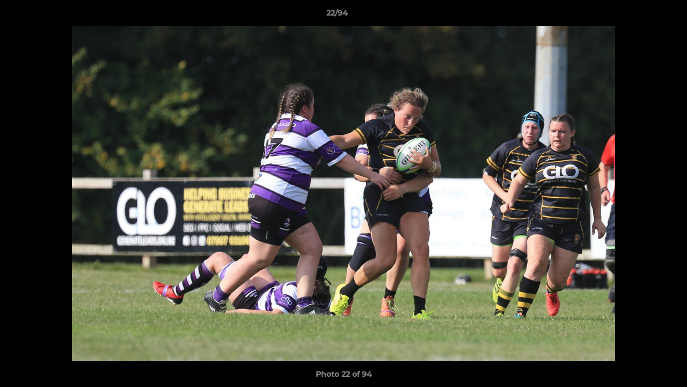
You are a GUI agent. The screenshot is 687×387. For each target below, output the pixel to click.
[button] (641, 15)
